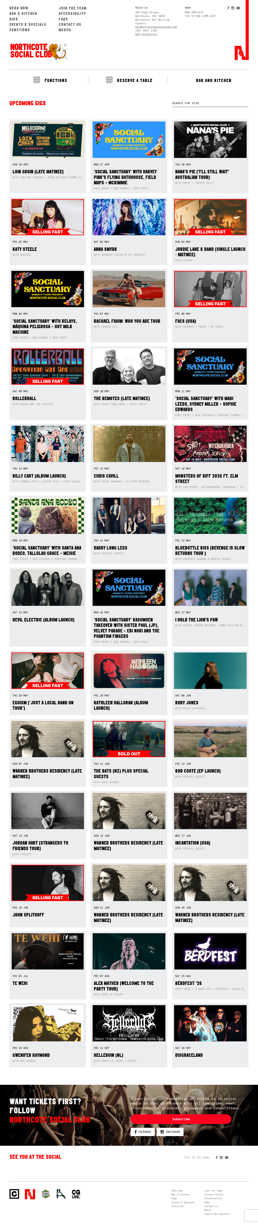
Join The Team (72, 8)
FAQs (63, 19)
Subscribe (181, 1119)
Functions (19, 30)
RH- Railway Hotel (61, 1193)
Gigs (13, 19)
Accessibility (72, 13)
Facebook (142, 1132)
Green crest (46, 1194)
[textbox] (210, 103)
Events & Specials (28, 24)
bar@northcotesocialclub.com (156, 27)
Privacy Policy (213, 1194)
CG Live (76, 1194)
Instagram (170, 1132)
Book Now (18, 8)
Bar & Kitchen (23, 13)
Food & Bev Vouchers (217, 1214)
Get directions (146, 34)
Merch (65, 30)
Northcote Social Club (38, 51)
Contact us (70, 24)
